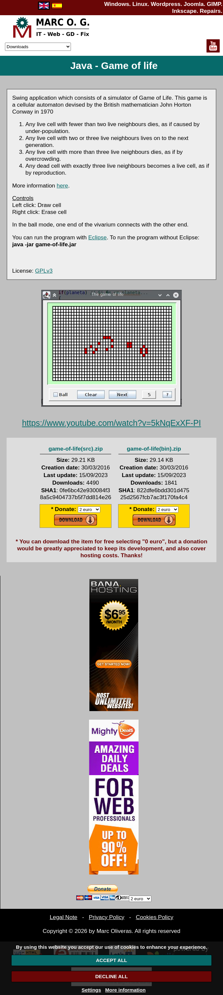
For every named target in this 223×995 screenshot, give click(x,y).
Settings (91, 990)
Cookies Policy (155, 917)
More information (125, 990)
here (62, 185)
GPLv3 (43, 270)
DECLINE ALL (111, 976)
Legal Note (64, 917)
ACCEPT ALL (111, 960)
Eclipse (97, 237)
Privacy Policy (106, 917)
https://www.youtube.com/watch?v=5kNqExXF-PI (111, 423)
